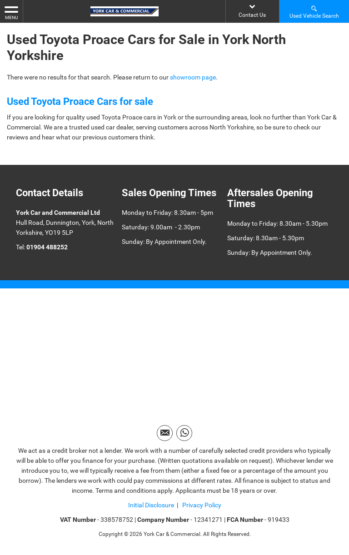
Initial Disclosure (151, 505)
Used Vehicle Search (314, 11)
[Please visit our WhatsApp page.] (184, 433)
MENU (11, 12)
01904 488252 (47, 247)
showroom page (193, 77)
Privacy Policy (201, 505)
